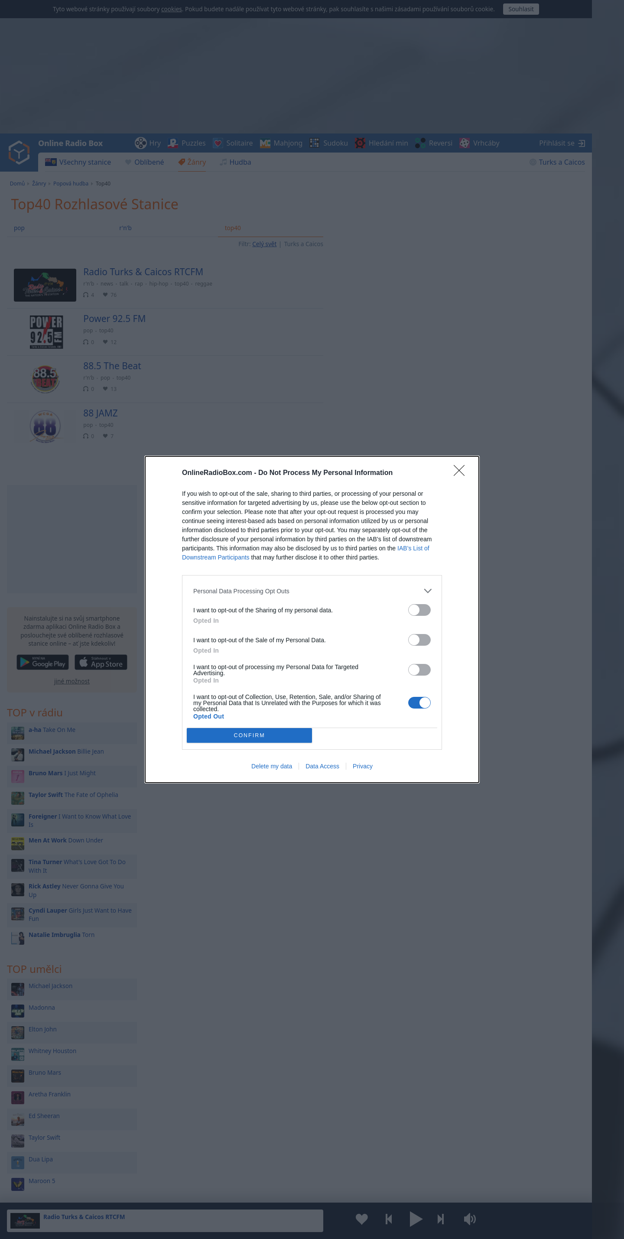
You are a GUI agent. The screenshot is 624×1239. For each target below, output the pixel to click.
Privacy (363, 766)
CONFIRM (249, 735)
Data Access (322, 766)
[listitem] (312, 590)
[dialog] (312, 619)
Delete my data (271, 766)
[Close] (462, 473)
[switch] (419, 610)
